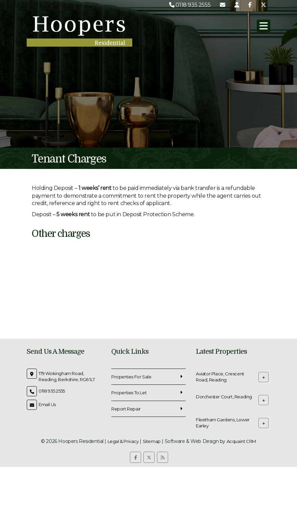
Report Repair (126, 409)
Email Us (47, 404)
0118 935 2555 (189, 5)
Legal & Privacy (123, 441)
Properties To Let (128, 392)
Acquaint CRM (241, 441)
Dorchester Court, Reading (224, 396)
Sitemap (152, 441)
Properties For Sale (131, 376)
